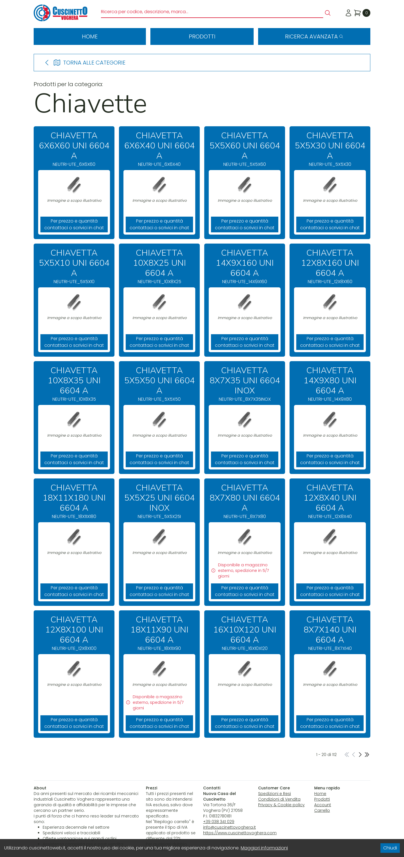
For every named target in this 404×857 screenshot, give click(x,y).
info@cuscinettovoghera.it (229, 827)
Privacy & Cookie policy (281, 805)
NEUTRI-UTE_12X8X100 (74, 633)
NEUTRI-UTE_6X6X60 (74, 149)
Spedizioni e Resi (274, 793)
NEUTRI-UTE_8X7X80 (245, 501)
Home (90, 36)
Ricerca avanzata (314, 36)
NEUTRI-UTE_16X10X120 (245, 633)
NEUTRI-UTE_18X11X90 (159, 633)
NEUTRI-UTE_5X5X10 (74, 266)
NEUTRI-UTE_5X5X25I (159, 501)
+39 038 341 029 (218, 821)
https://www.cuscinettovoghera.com (240, 833)
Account (322, 805)
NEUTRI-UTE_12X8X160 (330, 266)
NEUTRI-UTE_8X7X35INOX (245, 384)
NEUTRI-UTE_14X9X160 (245, 266)
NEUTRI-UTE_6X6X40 (159, 149)
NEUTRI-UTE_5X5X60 (245, 149)
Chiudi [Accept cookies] (390, 848)
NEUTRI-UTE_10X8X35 (74, 384)
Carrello (322, 810)
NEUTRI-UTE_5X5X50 (159, 384)
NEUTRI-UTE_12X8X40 (330, 501)
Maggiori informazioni (264, 848)
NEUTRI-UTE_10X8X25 (159, 266)
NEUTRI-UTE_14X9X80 (330, 384)
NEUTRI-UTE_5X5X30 (330, 149)
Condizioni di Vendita (279, 799)
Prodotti (202, 36)
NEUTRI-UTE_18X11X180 (74, 501)
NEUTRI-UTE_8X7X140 (330, 633)
